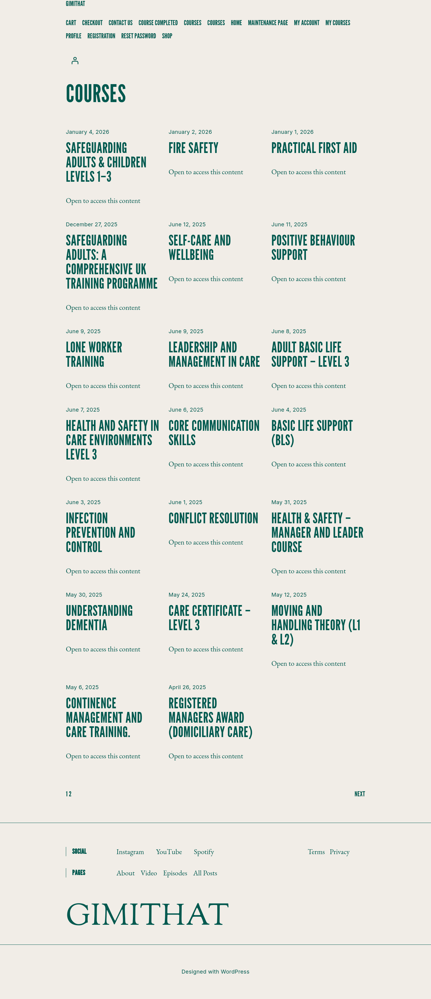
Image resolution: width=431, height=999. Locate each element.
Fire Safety (193, 148)
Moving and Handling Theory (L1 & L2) (315, 625)
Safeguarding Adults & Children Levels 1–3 (106, 162)
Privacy (340, 851)
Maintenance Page (268, 22)
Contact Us (121, 22)
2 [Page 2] (70, 793)
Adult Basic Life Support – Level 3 (310, 354)
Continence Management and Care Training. (104, 717)
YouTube (169, 851)
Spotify (204, 851)
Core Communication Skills (214, 433)
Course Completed (158, 22)
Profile (73, 36)
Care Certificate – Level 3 (210, 618)
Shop (167, 36)
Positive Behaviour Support (313, 247)
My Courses (338, 22)
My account (306, 22)
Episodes (175, 872)
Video (149, 872)
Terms (316, 851)
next (360, 793)
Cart (71, 22)
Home (236, 22)
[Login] (75, 60)
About (125, 872)
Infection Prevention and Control (100, 532)
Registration (101, 36)
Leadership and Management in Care (214, 354)
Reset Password (138, 36)
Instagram (130, 851)
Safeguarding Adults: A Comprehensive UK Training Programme (112, 262)
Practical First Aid (314, 148)
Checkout (92, 22)
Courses (192, 22)
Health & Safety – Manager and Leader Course (317, 532)
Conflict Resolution (213, 518)
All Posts (205, 872)
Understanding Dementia (99, 618)
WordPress (235, 971)
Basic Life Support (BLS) (312, 433)
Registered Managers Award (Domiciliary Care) (211, 717)
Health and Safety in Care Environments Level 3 (112, 440)
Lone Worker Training (94, 354)
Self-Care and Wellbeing (200, 247)
